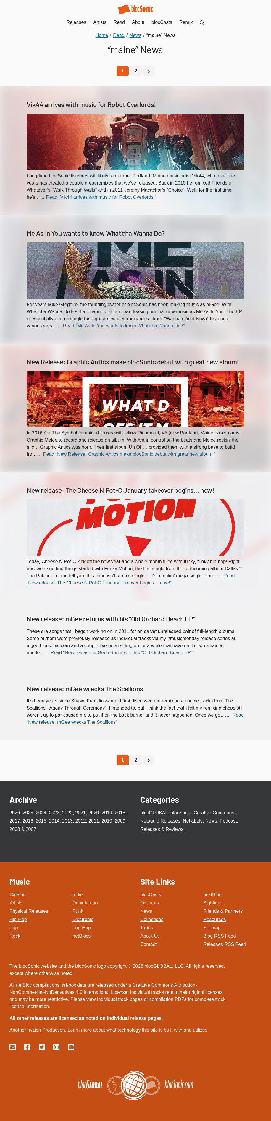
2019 (106, 812)
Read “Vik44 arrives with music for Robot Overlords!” (101, 196)
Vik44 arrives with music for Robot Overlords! (91, 104)
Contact (148, 943)
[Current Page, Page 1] (123, 71)
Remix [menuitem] (186, 22)
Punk (77, 910)
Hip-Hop (18, 919)
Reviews (174, 828)
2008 (14, 828)
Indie (77, 894)
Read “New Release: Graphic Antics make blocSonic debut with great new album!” (129, 454)
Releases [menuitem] (76, 22)
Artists (15, 902)
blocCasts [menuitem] (161, 22)
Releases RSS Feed (224, 943)
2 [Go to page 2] (136, 70)
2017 (14, 820)
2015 (41, 820)
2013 (67, 820)
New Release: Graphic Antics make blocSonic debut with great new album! (133, 361)
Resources (214, 919)
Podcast (228, 820)
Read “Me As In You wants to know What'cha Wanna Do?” (124, 325)
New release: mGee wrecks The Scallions (85, 688)
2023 (54, 812)
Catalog (17, 894)
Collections (151, 919)
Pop (13, 927)
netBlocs (81, 935)
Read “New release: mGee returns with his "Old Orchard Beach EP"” (122, 652)
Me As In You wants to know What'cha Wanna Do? (96, 233)
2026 (14, 812)
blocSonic (180, 812)
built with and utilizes (185, 1029)
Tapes (146, 927)
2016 (27, 820)
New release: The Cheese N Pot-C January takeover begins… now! (120, 490)
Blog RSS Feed (219, 935)
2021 (80, 812)
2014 (54, 820)
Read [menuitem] (119, 22)
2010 (106, 820)
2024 (41, 812)
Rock (14, 935)
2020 (93, 812)
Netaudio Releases (160, 820)
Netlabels (193, 820)
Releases (150, 828)
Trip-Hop (81, 927)
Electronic (82, 919)
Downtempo (85, 902)
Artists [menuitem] (99, 22)
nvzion (34, 1029)
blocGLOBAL (154, 812)
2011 (93, 820)
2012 (80, 820)
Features (149, 902)
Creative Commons (214, 812)
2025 (27, 812)
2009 (120, 820)
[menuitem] (202, 22)
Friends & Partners (223, 910)
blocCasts (150, 894)
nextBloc (212, 894)
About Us (150, 935)
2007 (31, 828)
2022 (67, 812)
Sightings (213, 902)
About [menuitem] (138, 22)
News (211, 820)
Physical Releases (28, 910)
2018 (120, 812)
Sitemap (212, 927)
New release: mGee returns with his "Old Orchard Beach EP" (111, 618)
